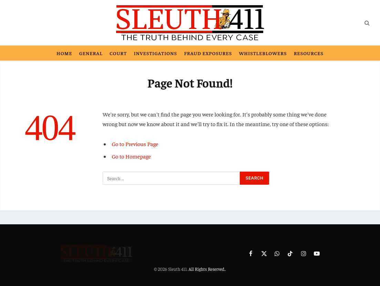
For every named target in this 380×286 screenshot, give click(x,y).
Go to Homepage (131, 156)
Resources (308, 53)
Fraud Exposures (208, 53)
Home (64, 53)
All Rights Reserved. (206, 269)
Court (118, 53)
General (91, 53)
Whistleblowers (263, 53)
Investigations (155, 53)
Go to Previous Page (135, 143)
